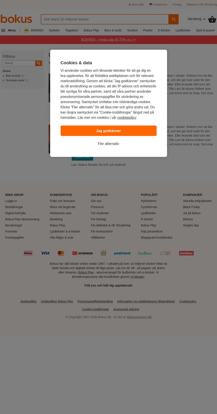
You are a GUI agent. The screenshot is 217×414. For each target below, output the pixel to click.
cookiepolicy (126, 117)
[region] (108, 103)
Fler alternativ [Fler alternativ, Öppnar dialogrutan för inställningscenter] (108, 144)
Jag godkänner (108, 131)
